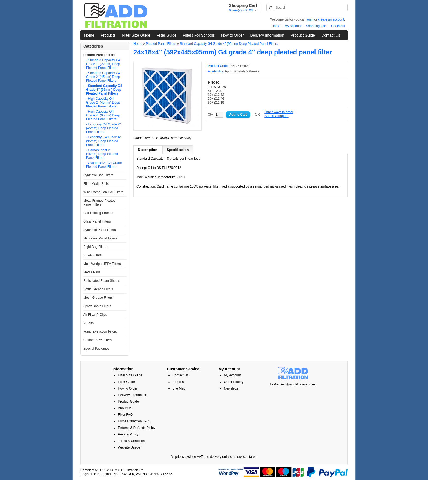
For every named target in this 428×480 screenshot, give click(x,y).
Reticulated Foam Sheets (101, 281)
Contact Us (330, 35)
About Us (124, 408)
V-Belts (88, 323)
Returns (178, 382)
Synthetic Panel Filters (99, 230)
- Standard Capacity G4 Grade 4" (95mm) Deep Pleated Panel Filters (104, 89)
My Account (293, 26)
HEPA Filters (92, 255)
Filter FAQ (125, 415)
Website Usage (129, 447)
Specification (178, 150)
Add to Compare (276, 116)
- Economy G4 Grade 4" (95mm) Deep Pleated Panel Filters (103, 141)
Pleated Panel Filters (99, 55)
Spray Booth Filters (97, 306)
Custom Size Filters (97, 340)
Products (108, 35)
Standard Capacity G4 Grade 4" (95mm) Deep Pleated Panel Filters (229, 44)
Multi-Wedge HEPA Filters (102, 264)
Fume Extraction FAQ (133, 421)
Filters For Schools (199, 35)
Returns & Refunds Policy (136, 428)
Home (276, 26)
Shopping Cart (316, 26)
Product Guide (302, 35)
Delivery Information (267, 35)
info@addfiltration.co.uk (298, 384)
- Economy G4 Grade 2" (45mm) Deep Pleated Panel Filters (103, 128)
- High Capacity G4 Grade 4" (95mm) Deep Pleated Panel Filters (103, 115)
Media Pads (91, 272)
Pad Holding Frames (98, 213)
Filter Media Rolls (96, 184)
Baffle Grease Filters (98, 289)
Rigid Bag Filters (95, 247)
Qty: (215, 114)
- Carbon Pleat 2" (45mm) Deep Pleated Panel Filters (102, 154)
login (310, 19)
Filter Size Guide (136, 35)
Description (147, 150)
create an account (331, 19)
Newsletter (231, 388)
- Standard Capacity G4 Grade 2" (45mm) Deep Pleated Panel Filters (103, 77)
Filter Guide (166, 35)
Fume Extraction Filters (100, 331)
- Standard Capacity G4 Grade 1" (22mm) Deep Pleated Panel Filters (103, 64)
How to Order (232, 35)
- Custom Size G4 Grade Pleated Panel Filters (104, 165)
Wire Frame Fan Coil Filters (103, 192)
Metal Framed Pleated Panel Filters (99, 202)
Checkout (338, 26)
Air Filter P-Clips (95, 315)
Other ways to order (278, 112)
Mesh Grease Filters (98, 298)
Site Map (178, 388)
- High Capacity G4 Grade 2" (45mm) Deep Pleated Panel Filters (103, 102)
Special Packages (96, 348)
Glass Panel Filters (97, 221)
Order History (233, 382)
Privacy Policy (128, 434)
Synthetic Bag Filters (98, 175)
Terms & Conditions (132, 441)
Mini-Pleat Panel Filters (100, 238)
